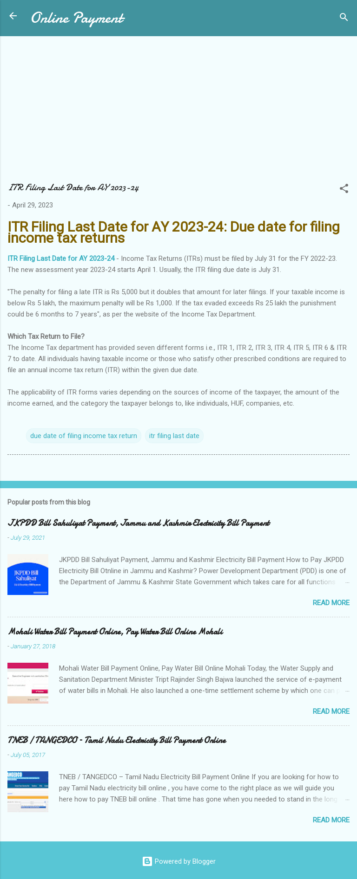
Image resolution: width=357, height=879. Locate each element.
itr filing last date (174, 436)
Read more (331, 603)
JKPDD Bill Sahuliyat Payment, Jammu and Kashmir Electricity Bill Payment (138, 523)
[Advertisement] (178, 113)
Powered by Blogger (179, 861)
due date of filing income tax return (83, 436)
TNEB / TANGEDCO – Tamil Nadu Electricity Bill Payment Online (116, 740)
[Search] (344, 19)
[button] (344, 190)
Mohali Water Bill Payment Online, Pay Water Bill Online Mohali (114, 632)
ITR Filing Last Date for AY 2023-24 (60, 258)
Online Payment (76, 17)
